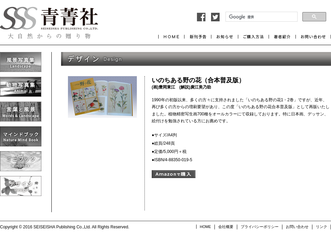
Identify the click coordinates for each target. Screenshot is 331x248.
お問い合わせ (297, 227)
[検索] (261, 17)
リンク (321, 227)
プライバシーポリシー (260, 227)
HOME (205, 227)
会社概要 (225, 227)
